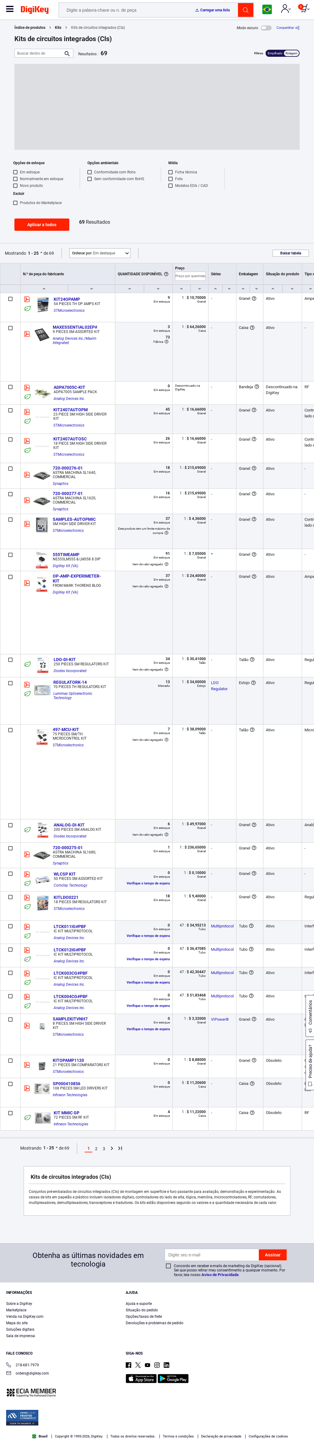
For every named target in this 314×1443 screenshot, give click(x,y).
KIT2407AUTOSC (70, 438)
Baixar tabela (290, 253)
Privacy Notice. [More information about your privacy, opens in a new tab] (148, 1436)
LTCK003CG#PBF (71, 973)
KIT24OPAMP (67, 299)
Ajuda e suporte (139, 1304)
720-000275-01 (68, 847)
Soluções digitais (20, 1329)
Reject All (275, 1426)
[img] (34, 11)
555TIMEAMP (66, 554)
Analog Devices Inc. (69, 399)
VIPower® (220, 1019)
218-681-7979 (22, 1365)
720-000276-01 (68, 468)
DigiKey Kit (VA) (65, 566)
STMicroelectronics (69, 310)
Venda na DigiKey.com (25, 1316)
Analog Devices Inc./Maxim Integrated (75, 340)
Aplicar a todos (41, 224)
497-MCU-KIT (66, 729)
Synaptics (60, 484)
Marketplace (16, 1310)
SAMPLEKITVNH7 (70, 1018)
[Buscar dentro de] (39, 53)
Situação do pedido (142, 1310)
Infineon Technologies (70, 1095)
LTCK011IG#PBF (70, 926)
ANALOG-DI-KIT (69, 824)
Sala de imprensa (20, 1336)
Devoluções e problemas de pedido (154, 1323)
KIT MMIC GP (66, 1112)
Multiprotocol (222, 926)
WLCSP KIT (65, 874)
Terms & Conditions (110, 1436)
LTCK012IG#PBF (70, 949)
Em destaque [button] (93, 253)
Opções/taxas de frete (144, 1316)
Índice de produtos (29, 27)
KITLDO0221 (66, 897)
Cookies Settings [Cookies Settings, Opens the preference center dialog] (191, 1426)
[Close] (304, 1426)
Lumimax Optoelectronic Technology (73, 695)
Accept (233, 1426)
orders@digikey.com (27, 1374)
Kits (58, 27)
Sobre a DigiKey (19, 1304)
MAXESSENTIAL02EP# (75, 327)
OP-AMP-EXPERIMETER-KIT (77, 578)
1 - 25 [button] (33, 253)
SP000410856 (66, 1083)
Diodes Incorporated (70, 671)
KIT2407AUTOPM (70, 409)
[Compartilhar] (288, 28)
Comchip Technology (70, 885)
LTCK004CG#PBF (71, 996)
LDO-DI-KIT (65, 659)
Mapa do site (17, 1323)
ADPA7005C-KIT (69, 387)
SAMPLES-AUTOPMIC (74, 519)
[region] (157, 1426)
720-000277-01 (68, 493)
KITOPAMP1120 (68, 1060)
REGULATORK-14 (70, 682)
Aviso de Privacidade (220, 1274)
